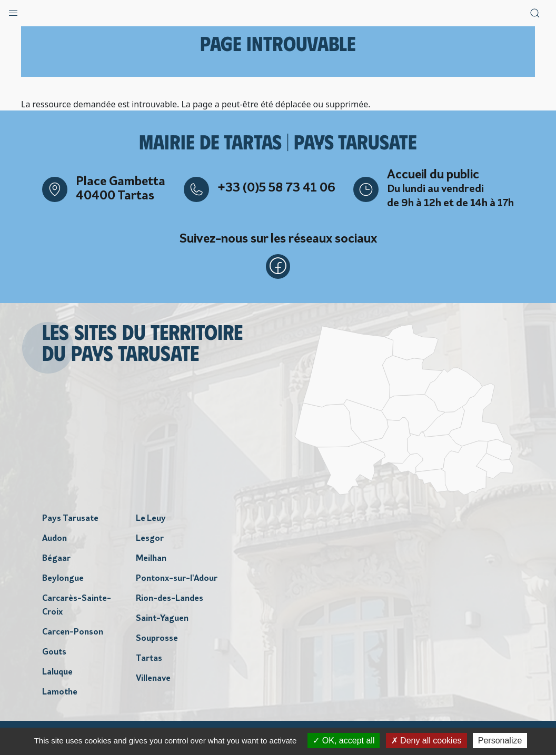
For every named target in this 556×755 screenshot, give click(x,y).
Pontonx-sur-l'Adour (176, 579)
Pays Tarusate (70, 519)
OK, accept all (343, 740)
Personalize (500, 740)
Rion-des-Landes (169, 599)
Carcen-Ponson (72, 633)
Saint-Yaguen (162, 619)
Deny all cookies (426, 740)
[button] (13, 10)
